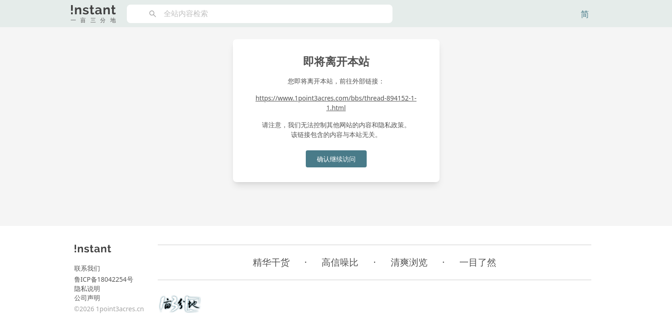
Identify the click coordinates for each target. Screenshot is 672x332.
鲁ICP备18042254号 (103, 279)
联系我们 (87, 268)
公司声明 (87, 297)
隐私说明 (87, 288)
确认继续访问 (336, 158)
